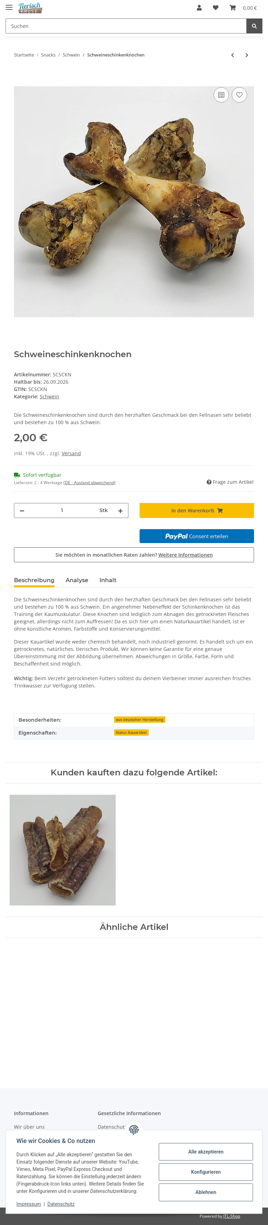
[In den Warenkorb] (19, 78)
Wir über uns (29, 1126)
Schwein (49, 396)
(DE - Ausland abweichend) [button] (90, 483)
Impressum (29, 1204)
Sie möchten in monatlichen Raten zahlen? (134, 554)
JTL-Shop (231, 1216)
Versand (71, 453)
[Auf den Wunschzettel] (239, 95)
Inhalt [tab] (108, 580)
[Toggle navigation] (9, 4)
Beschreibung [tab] (34, 580)
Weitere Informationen (185, 554)
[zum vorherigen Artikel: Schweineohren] (232, 54)
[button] (199, 8)
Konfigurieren (205, 1172)
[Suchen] (126, 25)
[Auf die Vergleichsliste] (221, 95)
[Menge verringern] (22, 510)
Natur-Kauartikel (131, 732)
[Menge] (62, 510)
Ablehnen (205, 1192)
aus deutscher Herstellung (139, 719)
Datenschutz (61, 1204)
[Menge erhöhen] (120, 510)
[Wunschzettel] (215, 8)
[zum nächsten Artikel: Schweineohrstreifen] (247, 54)
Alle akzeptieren (205, 1152)
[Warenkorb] (243, 8)
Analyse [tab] (77, 580)
